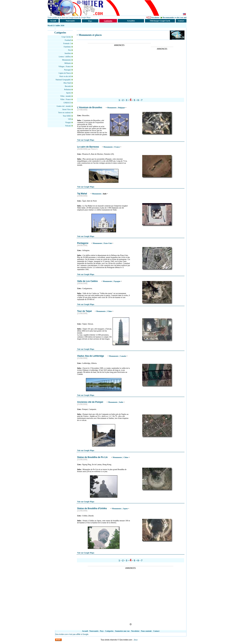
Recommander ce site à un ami (174, 17)
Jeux (135, 640)
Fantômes (67, 47)
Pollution (67, 89)
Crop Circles (66, 37)
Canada (123, 356)
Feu (69, 50)
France (117, 147)
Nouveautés (93, 631)
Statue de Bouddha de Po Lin (92, 457)
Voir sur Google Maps (85, 140)
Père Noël (67, 83)
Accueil (85, 631)
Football (68, 40)
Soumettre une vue (122, 631)
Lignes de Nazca (65, 73)
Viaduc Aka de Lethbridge (91, 356)
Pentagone (82, 243)
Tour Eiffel (67, 116)
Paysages (67, 70)
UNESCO (67, 103)
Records (68, 86)
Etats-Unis (108, 243)
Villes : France (65, 99)
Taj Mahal (82, 193)
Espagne (117, 281)
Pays (102, 631)
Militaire (69, 63)
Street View (66, 109)
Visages (68, 122)
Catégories (109, 631)
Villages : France (64, 66)
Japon (125, 509)
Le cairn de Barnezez (88, 147)
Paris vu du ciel (65, 76)
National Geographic (63, 80)
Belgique (121, 108)
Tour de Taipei (84, 311)
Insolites (68, 53)
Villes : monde (65, 96)
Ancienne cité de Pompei (90, 402)
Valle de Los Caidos (87, 281)
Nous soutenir (146, 631)
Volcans (68, 126)
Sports (68, 93)
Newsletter (155, 17)
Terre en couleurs (64, 113)
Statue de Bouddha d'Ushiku (92, 508)
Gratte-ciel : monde (64, 106)
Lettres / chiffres (65, 57)
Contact (156, 631)
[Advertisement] (118, 71)
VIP (69, 119)
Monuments (66, 60)
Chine (109, 311)
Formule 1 (67, 43)
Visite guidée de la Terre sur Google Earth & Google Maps (69, 17)
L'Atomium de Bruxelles (90, 107)
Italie (121, 402)
